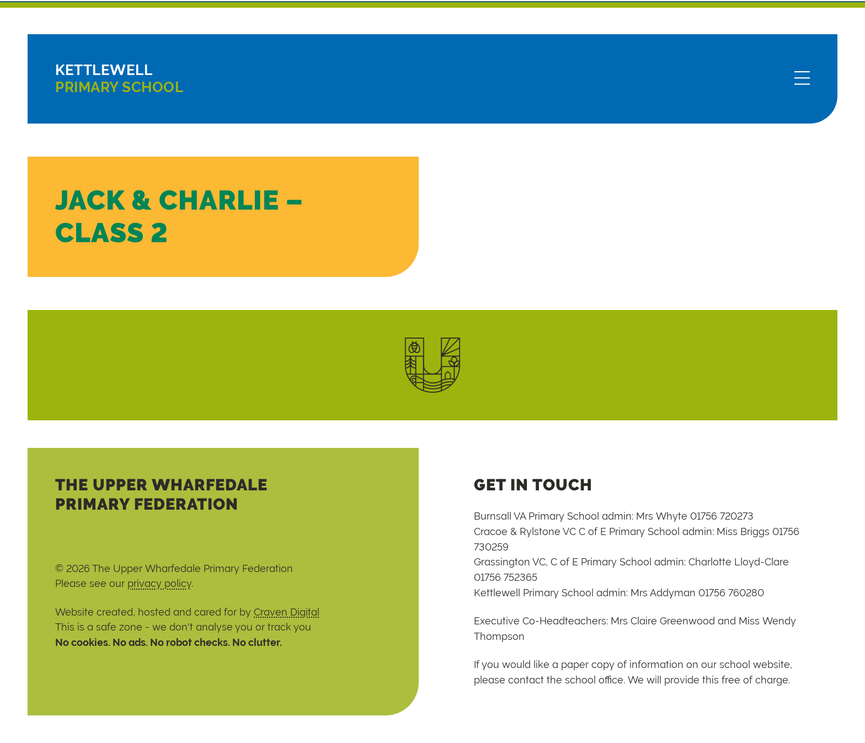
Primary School (119, 78)
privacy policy (159, 583)
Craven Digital (286, 612)
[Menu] (802, 79)
